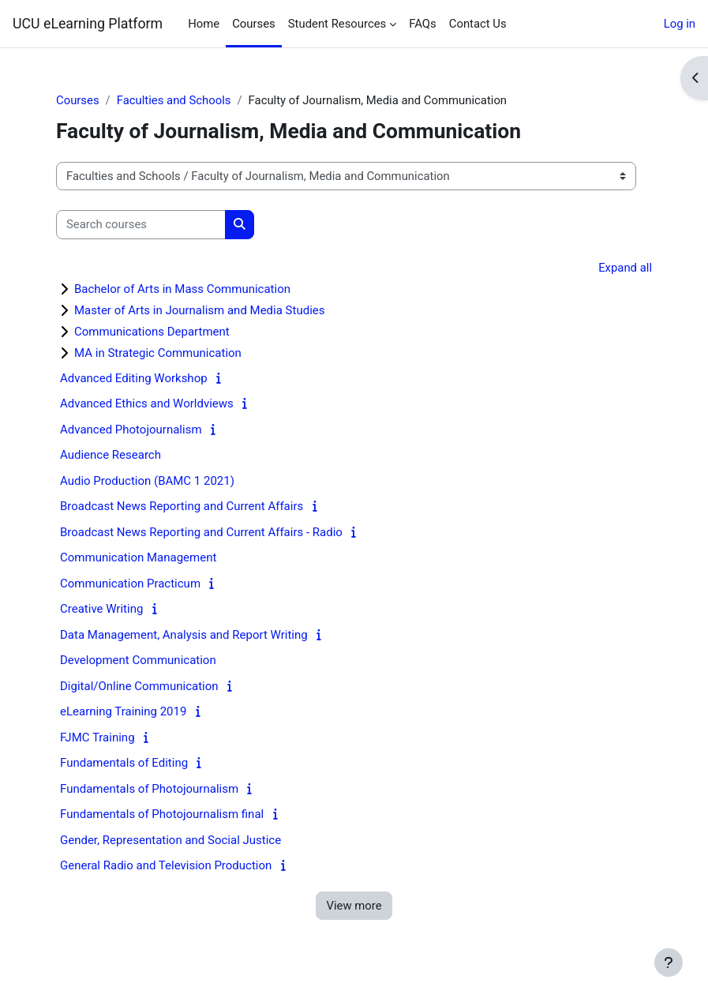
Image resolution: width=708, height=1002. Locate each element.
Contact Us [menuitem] (478, 24)
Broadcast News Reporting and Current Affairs (181, 506)
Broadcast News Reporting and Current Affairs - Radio (201, 532)
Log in (679, 24)
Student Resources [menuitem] (337, 24)
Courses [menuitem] (253, 24)
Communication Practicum (130, 583)
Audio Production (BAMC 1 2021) (147, 481)
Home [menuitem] (203, 24)
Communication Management (138, 557)
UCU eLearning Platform (88, 24)
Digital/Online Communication (139, 686)
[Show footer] (668, 962)
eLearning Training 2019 (123, 711)
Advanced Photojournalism (131, 429)
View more (353, 906)
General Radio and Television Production (166, 865)
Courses (77, 100)
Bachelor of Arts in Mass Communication (182, 289)
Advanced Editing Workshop (134, 378)
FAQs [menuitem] (422, 24)
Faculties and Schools (174, 100)
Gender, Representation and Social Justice (170, 840)
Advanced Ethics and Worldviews (147, 403)
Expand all (625, 268)
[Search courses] (141, 224)
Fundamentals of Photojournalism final (162, 814)
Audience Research (110, 455)
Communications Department (152, 332)
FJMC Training (97, 737)
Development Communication (138, 660)
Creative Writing (101, 609)
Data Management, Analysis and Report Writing (184, 635)
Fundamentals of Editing (124, 763)
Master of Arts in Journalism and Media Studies (199, 310)
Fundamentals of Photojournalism (149, 789)
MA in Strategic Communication (158, 353)
